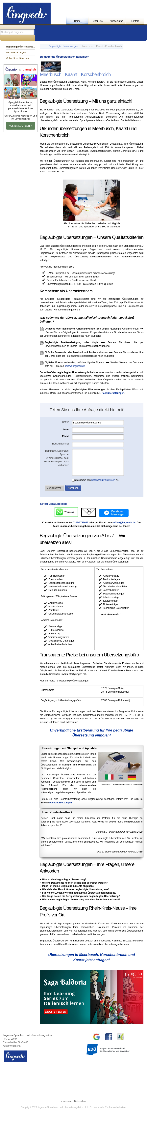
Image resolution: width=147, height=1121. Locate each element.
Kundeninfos (116, 21)
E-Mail (65, 436)
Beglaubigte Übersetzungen (63, 46)
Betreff (65, 422)
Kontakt (135, 21)
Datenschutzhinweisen (103, 480)
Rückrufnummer (60, 443)
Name (66, 429)
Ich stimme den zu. (95, 480)
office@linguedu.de (74, 366)
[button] (54, 488)
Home (77, 21)
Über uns (98, 21)
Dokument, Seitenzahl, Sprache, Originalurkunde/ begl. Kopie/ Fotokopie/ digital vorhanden (56, 458)
